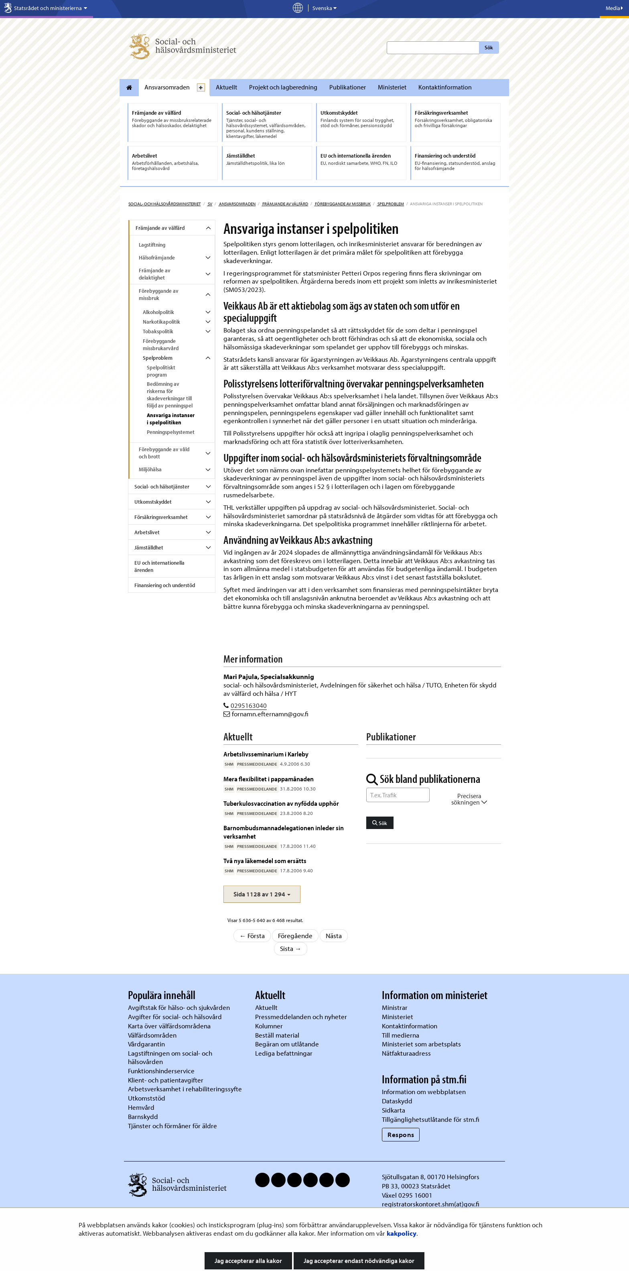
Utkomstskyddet (153, 501)
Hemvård (141, 1107)
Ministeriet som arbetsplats (421, 1044)
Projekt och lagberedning (283, 87)
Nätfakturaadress (406, 1053)
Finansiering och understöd (164, 585)
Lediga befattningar (283, 1053)
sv (209, 204)
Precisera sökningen (469, 799)
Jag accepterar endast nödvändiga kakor (359, 1261)
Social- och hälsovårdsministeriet (164, 204)
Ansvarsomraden (167, 87)
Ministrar (395, 1007)
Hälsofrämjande (157, 257)
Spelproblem (390, 204)
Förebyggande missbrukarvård (161, 344)
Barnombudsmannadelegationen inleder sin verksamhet (283, 831)
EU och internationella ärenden (159, 566)
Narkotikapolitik (161, 321)
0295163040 (249, 705)
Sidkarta (393, 1110)
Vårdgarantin (146, 1044)
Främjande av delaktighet (154, 274)
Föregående (295, 935)
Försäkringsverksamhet (161, 517)
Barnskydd (143, 1116)
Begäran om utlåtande (287, 1044)
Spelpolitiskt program (161, 371)
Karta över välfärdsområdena (169, 1026)
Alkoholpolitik (158, 312)
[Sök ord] (398, 795)
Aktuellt (226, 87)
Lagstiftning (152, 244)
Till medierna (400, 1035)
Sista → (291, 948)
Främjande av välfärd (285, 204)
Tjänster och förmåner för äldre (172, 1125)
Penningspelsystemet (171, 432)
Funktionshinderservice (161, 1070)
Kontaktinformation (445, 87)
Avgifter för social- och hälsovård (175, 1016)
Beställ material (277, 1035)
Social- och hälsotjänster (161, 486)
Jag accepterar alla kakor (248, 1261)
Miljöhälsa (150, 469)
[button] (261, 894)
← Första (252, 935)
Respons (401, 1134)
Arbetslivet (147, 532)
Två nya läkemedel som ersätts (264, 860)
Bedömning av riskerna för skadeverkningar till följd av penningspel (170, 394)
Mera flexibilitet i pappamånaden (268, 778)
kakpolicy (401, 1233)
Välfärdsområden (152, 1035)
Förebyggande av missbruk (342, 204)
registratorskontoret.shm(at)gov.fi (430, 1204)
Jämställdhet (148, 547)
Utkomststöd (146, 1098)
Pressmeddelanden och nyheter (301, 1016)
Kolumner (269, 1026)
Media (614, 8)
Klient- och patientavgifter (165, 1080)
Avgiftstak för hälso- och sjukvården (179, 1007)
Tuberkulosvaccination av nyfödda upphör (281, 803)
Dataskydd (397, 1101)
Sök (489, 47)
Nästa (334, 935)
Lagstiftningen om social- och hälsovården (170, 1057)
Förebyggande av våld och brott (164, 453)
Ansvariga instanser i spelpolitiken (171, 419)
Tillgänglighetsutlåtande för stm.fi (430, 1119)
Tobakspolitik (158, 331)
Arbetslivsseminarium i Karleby (265, 754)
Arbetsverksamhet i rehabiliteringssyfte (185, 1089)
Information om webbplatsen (424, 1091)
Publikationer (347, 87)
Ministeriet (392, 87)
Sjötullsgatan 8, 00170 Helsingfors (430, 1176)
